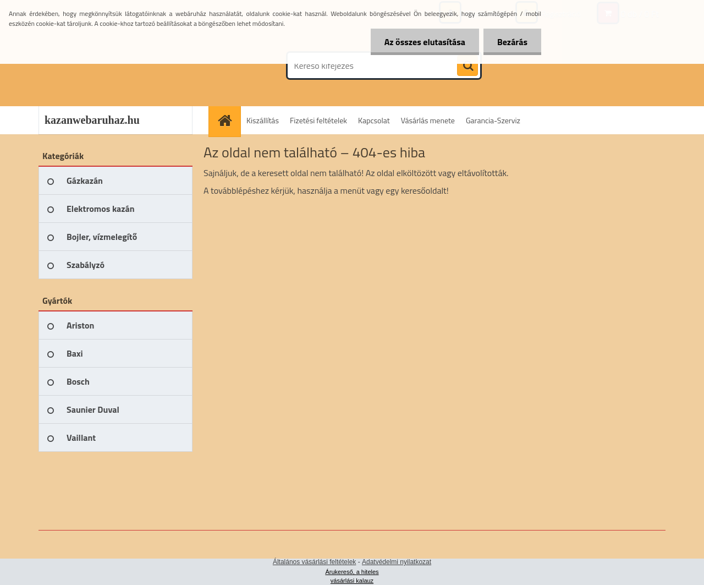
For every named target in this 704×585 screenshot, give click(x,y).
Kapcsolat (374, 120)
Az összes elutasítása (424, 41)
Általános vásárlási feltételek (314, 562)
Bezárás (512, 41)
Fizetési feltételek (318, 120)
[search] (467, 66)
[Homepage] (228, 120)
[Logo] (114, 65)
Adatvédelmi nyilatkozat (396, 562)
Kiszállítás (262, 120)
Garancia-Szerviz (493, 120)
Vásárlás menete (428, 120)
